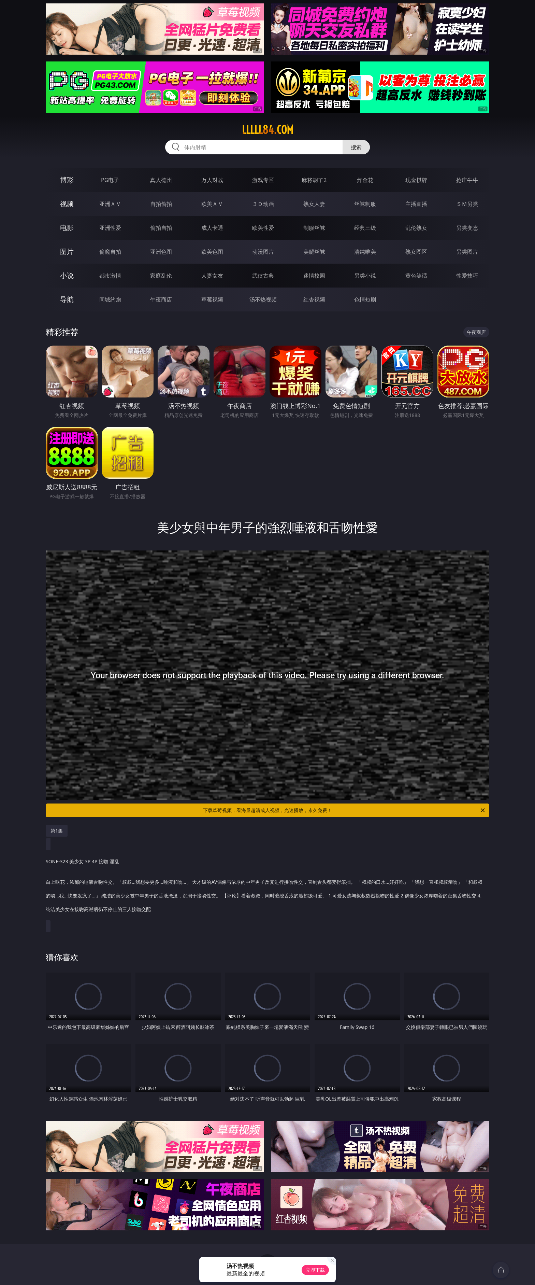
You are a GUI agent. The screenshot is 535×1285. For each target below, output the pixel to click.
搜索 (356, 147)
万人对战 (212, 180)
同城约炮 (110, 299)
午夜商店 (161, 299)
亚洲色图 (161, 251)
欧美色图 (212, 251)
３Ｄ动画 (263, 204)
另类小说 (365, 275)
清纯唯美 (365, 251)
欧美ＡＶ (212, 204)
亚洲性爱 (110, 228)
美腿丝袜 (314, 251)
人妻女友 (212, 275)
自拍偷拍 (161, 204)
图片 (67, 251)
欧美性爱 (263, 228)
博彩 (67, 179)
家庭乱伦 (161, 275)
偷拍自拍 (161, 228)
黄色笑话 (416, 275)
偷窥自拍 (110, 251)
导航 (67, 299)
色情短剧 (365, 299)
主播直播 (416, 204)
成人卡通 (212, 228)
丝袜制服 (365, 204)
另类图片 (467, 251)
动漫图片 (263, 251)
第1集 (56, 830)
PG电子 (110, 180)
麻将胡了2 (314, 180)
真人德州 (161, 180)
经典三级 (365, 228)
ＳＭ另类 (467, 204)
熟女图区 (416, 251)
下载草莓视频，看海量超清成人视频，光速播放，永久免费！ (344, 810)
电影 (67, 227)
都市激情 (110, 275)
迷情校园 (314, 275)
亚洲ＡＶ (110, 204)
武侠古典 (263, 275)
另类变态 (467, 228)
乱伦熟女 (416, 228)
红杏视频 (314, 299)
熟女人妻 (314, 204)
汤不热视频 (263, 299)
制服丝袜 (314, 228)
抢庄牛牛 (467, 180)
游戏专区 (263, 180)
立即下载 (315, 1270)
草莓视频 (212, 299)
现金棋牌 (416, 180)
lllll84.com (267, 130)
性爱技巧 (467, 275)
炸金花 (365, 180)
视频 (67, 203)
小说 (67, 275)
